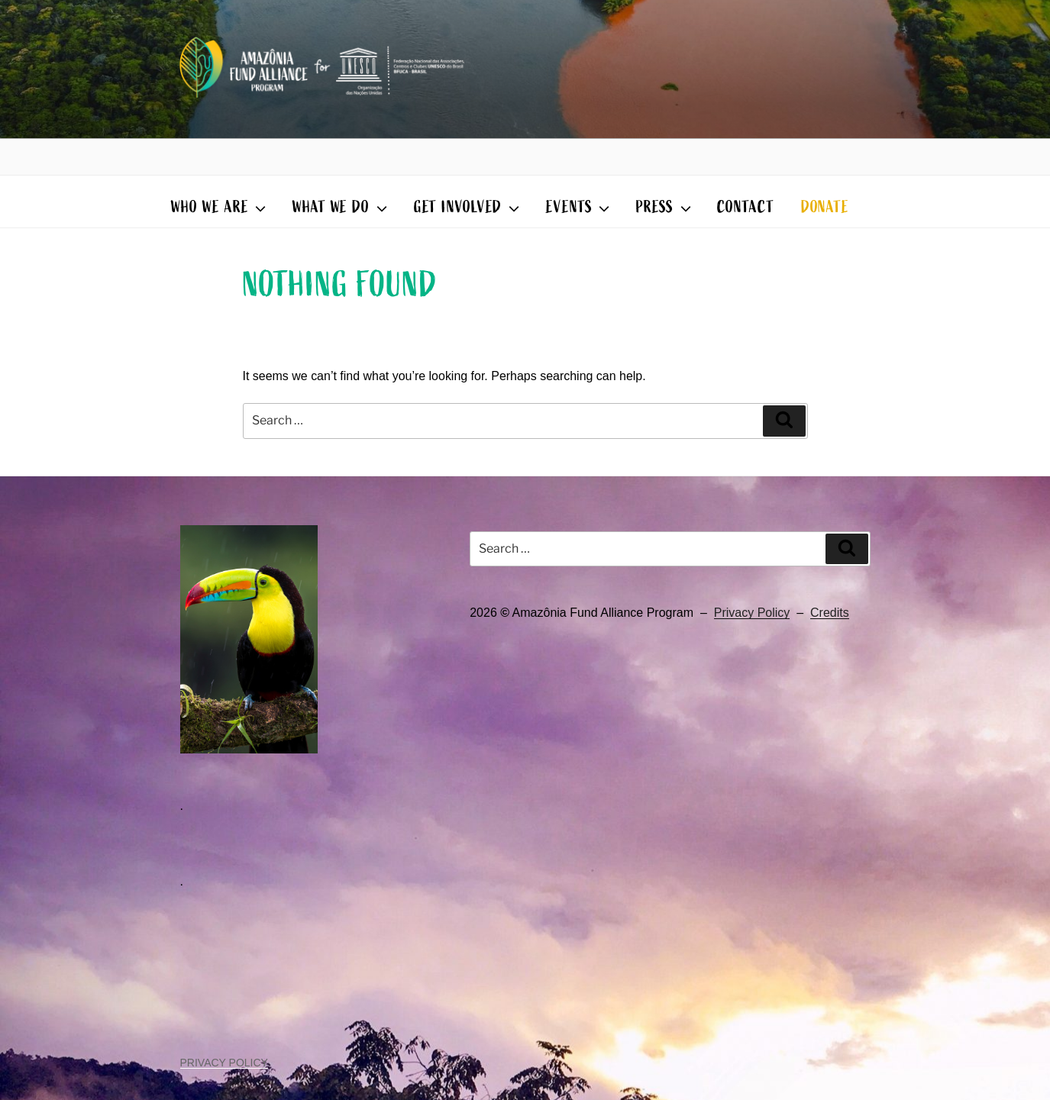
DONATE (825, 207)
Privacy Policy (752, 612)
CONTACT (745, 207)
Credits (829, 612)
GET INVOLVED (468, 207)
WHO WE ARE (220, 207)
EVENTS (579, 207)
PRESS (665, 207)
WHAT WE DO (341, 207)
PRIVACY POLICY (224, 1062)
